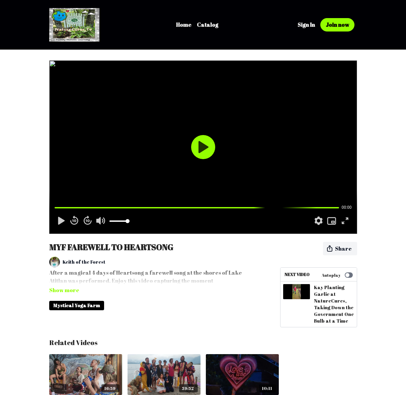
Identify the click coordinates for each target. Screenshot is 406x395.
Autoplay (337, 275)
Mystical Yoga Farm (76, 296)
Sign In (306, 24)
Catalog (207, 24)
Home (183, 24)
